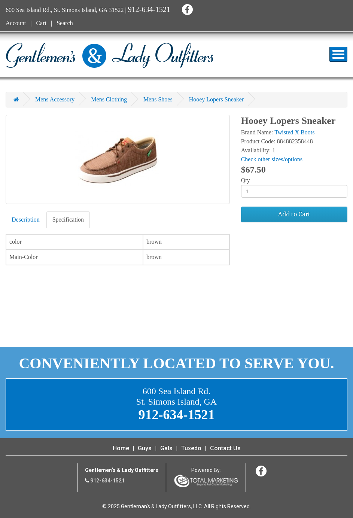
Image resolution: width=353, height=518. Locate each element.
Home (121, 448)
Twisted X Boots (294, 132)
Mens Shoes (158, 99)
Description (26, 219)
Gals (166, 448)
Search (65, 23)
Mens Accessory (54, 99)
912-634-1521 (149, 9)
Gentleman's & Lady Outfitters (109, 55)
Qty (245, 180)
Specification (68, 219)
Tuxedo (191, 448)
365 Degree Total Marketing (206, 481)
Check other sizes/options (271, 159)
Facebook (186, 8)
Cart (41, 23)
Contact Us (225, 448)
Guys (145, 448)
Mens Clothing (109, 99)
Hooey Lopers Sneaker (216, 99)
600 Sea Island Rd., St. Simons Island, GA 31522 (65, 10)
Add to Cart (294, 214)
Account (16, 23)
